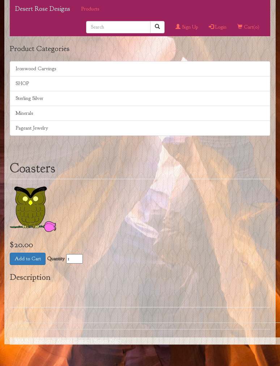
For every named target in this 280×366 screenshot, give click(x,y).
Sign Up (186, 27)
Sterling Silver (29, 98)
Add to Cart (27, 259)
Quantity (56, 259)
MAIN (22, 341)
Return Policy (108, 341)
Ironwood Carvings (36, 69)
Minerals (24, 113)
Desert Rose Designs (42, 9)
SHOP (22, 83)
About (62, 341)
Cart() (248, 27)
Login (217, 27)
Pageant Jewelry (32, 128)
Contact (81, 341)
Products (90, 9)
